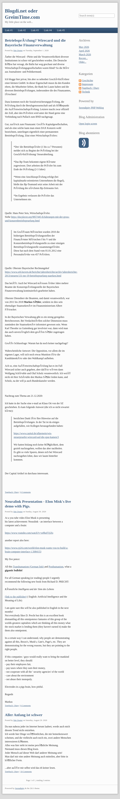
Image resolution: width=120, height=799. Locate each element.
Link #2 (22, 30)
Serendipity (19, 788)
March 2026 (85, 54)
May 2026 (84, 47)
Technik (86, 91)
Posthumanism (56, 566)
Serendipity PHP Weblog (91, 107)
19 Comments (26, 771)
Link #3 (35, 30)
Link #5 (61, 30)
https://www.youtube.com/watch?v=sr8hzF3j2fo (29, 533)
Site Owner (18, 50)
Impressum (87, 84)
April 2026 (84, 50)
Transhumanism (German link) (29, 566)
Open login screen (88, 123)
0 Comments (25, 492)
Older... (82, 62)
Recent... (83, 58)
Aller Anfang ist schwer (23, 715)
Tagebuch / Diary (12, 492)
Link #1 (9, 30)
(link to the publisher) (16, 596)
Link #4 (48, 30)
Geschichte (87, 80)
